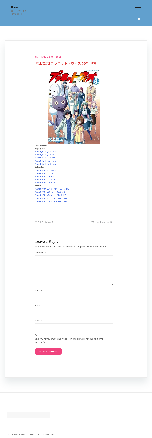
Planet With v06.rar (44, 176)
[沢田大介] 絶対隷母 (44, 222)
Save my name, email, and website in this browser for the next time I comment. (69, 340)
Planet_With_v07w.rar (45, 161)
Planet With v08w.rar (45, 182)
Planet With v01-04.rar (46, 170)
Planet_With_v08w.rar (45, 164)
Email (38, 305)
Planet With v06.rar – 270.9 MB (50, 195)
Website (39, 320)
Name (38, 290)
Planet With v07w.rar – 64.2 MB (51, 198)
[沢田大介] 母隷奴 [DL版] (101, 222)
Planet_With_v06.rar (45, 158)
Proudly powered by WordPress (20, 434)
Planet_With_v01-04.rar (46, 151)
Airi (42, 434)
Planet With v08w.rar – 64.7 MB (51, 201)
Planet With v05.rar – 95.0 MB (50, 192)
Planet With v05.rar (44, 173)
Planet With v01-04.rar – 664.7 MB (52, 189)
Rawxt (15, 7)
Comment (40, 252)
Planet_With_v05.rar (45, 154)
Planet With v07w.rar (45, 179)
